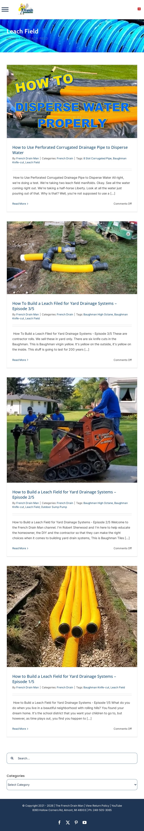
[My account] (124, 10)
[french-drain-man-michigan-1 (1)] (25, 5)
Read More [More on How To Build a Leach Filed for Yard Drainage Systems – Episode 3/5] (19, 360)
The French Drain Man (69, 805)
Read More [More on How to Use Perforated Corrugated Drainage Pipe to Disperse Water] (19, 203)
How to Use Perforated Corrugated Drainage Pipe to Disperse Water (70, 150)
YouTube (116, 805)
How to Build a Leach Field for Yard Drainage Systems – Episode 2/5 (64, 494)
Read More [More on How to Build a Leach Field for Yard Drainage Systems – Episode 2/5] (19, 548)
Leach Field (32, 162)
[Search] (12, 758)
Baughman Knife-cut (96, 687)
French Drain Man (27, 158)
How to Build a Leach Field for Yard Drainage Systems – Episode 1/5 (64, 679)
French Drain (65, 158)
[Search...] (72, 758)
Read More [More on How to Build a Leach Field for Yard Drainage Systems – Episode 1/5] (19, 728)
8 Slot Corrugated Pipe (97, 158)
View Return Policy (97, 805)
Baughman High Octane (98, 314)
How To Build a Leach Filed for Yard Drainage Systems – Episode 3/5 (64, 306)
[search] (115, 10)
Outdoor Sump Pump (54, 507)
